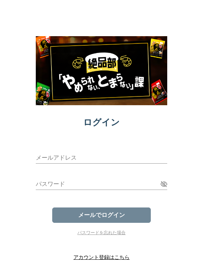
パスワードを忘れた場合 (101, 232)
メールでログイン (101, 215)
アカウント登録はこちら (101, 257)
